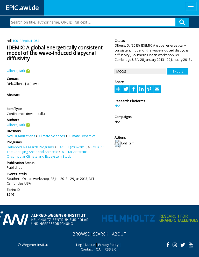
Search (101, 234)
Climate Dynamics (82, 136)
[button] (117, 144)
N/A (117, 105)
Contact (87, 249)
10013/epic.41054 (25, 40)
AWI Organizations (21, 136)
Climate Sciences (52, 136)
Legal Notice (85, 244)
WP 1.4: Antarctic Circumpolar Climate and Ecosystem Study (47, 154)
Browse (81, 234)
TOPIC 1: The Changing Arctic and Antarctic (55, 149)
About (119, 234)
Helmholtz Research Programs (30, 147)
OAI (98, 249)
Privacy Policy (108, 244)
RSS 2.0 (110, 249)
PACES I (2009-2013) (72, 147)
